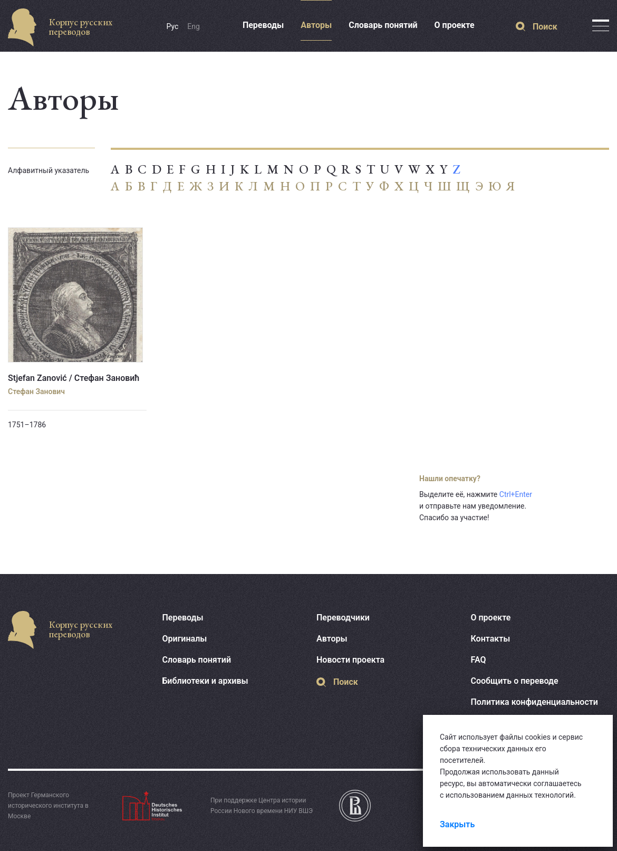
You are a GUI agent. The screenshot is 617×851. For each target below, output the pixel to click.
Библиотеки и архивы (205, 681)
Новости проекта (350, 660)
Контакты (490, 639)
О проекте (455, 25)
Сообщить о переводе (514, 681)
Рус (173, 26)
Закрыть (457, 824)
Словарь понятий (383, 25)
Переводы (263, 25)
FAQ (478, 660)
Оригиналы (184, 639)
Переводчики (343, 618)
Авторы (316, 25)
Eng (193, 26)
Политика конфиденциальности (534, 702)
